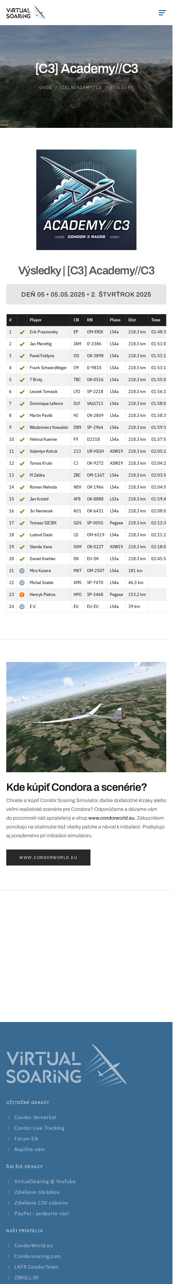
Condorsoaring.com (37, 1256)
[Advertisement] (87, 956)
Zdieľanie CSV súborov (41, 1202)
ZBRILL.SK (26, 1277)
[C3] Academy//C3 (81, 87)
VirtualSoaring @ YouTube (45, 1181)
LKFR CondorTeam (36, 1267)
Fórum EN (26, 1138)
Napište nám (29, 1149)
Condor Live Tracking (39, 1128)
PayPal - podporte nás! (41, 1213)
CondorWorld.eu (33, 1245)
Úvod (45, 87)
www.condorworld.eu (111, 818)
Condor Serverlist (35, 1117)
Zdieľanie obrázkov (36, 1192)
